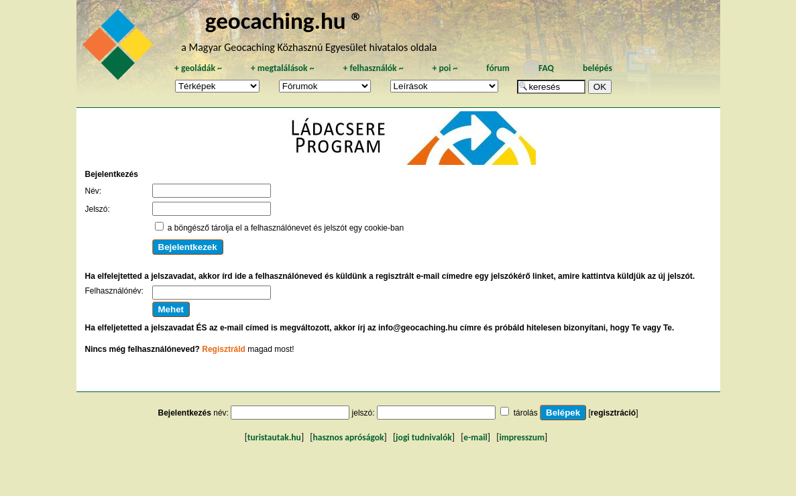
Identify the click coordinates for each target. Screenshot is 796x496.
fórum (498, 68)
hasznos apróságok (348, 437)
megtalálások (283, 68)
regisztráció (613, 413)
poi (445, 68)
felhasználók (372, 68)
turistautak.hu (274, 437)
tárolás (526, 413)
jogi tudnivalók (424, 437)
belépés (597, 68)
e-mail (475, 437)
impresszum (522, 437)
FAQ (546, 68)
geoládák (198, 68)
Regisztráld (223, 349)
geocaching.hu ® (284, 20)
